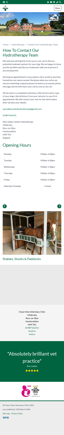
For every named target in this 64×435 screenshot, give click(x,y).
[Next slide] (59, 206)
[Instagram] (7, 2)
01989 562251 (32, 327)
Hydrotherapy (17, 44)
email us (32, 331)
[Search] (60, 2)
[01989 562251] (57, 2)
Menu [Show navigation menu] (57, 8)
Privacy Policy (17, 413)
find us (32, 334)
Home (5, 44)
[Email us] (51, 2)
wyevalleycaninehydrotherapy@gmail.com (22, 109)
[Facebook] (4, 2)
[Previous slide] (5, 206)
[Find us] (54, 2)
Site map (6, 413)
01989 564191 (9, 115)
